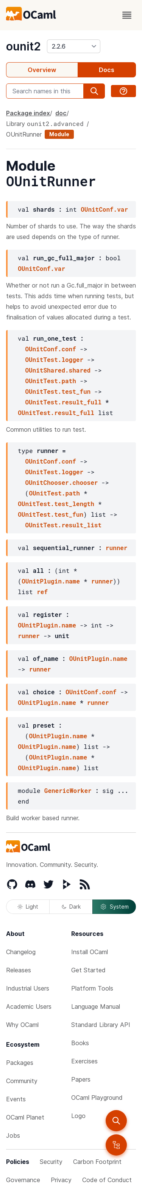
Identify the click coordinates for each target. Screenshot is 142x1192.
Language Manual (95, 1006)
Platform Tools (92, 988)
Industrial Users (27, 988)
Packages (19, 1062)
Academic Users (28, 1006)
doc (61, 113)
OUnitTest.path (50, 381)
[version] (73, 46)
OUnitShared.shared (58, 370)
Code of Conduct (107, 1180)
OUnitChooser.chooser (61, 482)
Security (51, 1161)
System (114, 906)
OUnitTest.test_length (56, 504)
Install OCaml (89, 952)
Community (21, 1081)
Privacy (61, 1180)
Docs (106, 70)
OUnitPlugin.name (51, 581)
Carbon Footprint (97, 1161)
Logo (78, 1116)
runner (117, 548)
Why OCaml (22, 1024)
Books (80, 1043)
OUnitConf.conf (50, 349)
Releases (18, 970)
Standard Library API (100, 1024)
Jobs (13, 1135)
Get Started (88, 970)
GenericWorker (68, 790)
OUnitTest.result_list (63, 525)
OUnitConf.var (104, 209)
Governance (23, 1180)
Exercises (84, 1061)
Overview (42, 70)
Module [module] (59, 134)
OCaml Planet (25, 1117)
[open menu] (127, 15)
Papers (81, 1079)
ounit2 (23, 46)
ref (42, 592)
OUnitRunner (24, 134)
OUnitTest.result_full (63, 402)
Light (27, 906)
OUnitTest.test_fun (58, 391)
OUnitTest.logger (54, 359)
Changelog (21, 952)
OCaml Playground (97, 1097)
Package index (28, 113)
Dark (71, 906)
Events (16, 1099)
